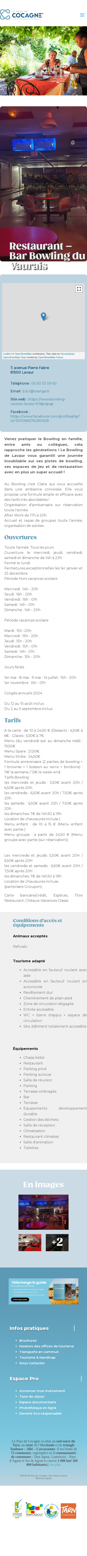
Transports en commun (39, 1352)
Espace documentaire (37, 1402)
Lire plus (54, 1464)
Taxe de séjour (31, 1396)
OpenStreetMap (23, 354)
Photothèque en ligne (37, 1408)
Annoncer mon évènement (42, 1391)
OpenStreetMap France (50, 357)
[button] (79, 289)
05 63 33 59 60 (44, 383)
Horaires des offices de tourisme (46, 1346)
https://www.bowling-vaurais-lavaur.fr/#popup (38, 401)
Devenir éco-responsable (40, 1413)
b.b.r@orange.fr (36, 391)
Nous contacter (32, 1363)
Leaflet (6, 354)
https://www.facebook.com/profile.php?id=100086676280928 (45, 418)
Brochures (28, 1340)
